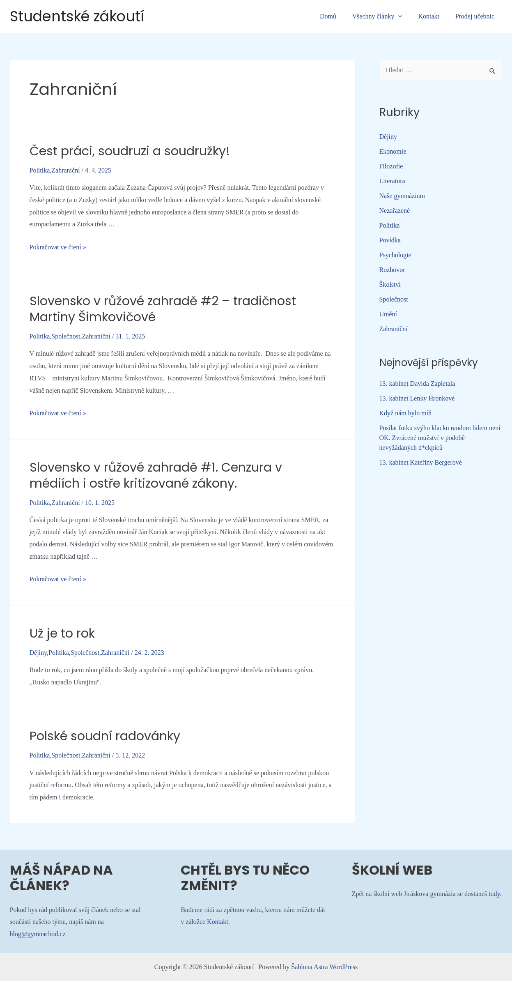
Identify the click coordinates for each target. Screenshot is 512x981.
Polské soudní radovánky (105, 736)
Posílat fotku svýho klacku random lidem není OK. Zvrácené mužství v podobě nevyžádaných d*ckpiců (440, 437)
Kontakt (432, 16)
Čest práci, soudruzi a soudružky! (130, 151)
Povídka (390, 240)
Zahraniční (65, 170)
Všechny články (384, 16)
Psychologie (395, 254)
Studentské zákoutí (77, 16)
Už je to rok (62, 633)
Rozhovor (392, 269)
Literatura (392, 180)
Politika (40, 170)
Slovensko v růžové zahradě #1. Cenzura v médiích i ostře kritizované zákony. (156, 475)
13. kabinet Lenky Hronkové (417, 398)
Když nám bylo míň (405, 413)
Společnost (65, 336)
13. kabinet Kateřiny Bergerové (420, 462)
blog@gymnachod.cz (38, 933)
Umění (388, 314)
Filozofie (391, 166)
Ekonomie (392, 151)
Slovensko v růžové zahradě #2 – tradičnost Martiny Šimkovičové (163, 309)
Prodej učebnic (476, 16)
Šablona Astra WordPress (324, 966)
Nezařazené (394, 210)
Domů (337, 16)
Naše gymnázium (402, 195)
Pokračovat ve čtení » (58, 247)
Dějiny (38, 652)
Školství (390, 284)
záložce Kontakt (207, 921)
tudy (494, 893)
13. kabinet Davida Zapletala (417, 383)
